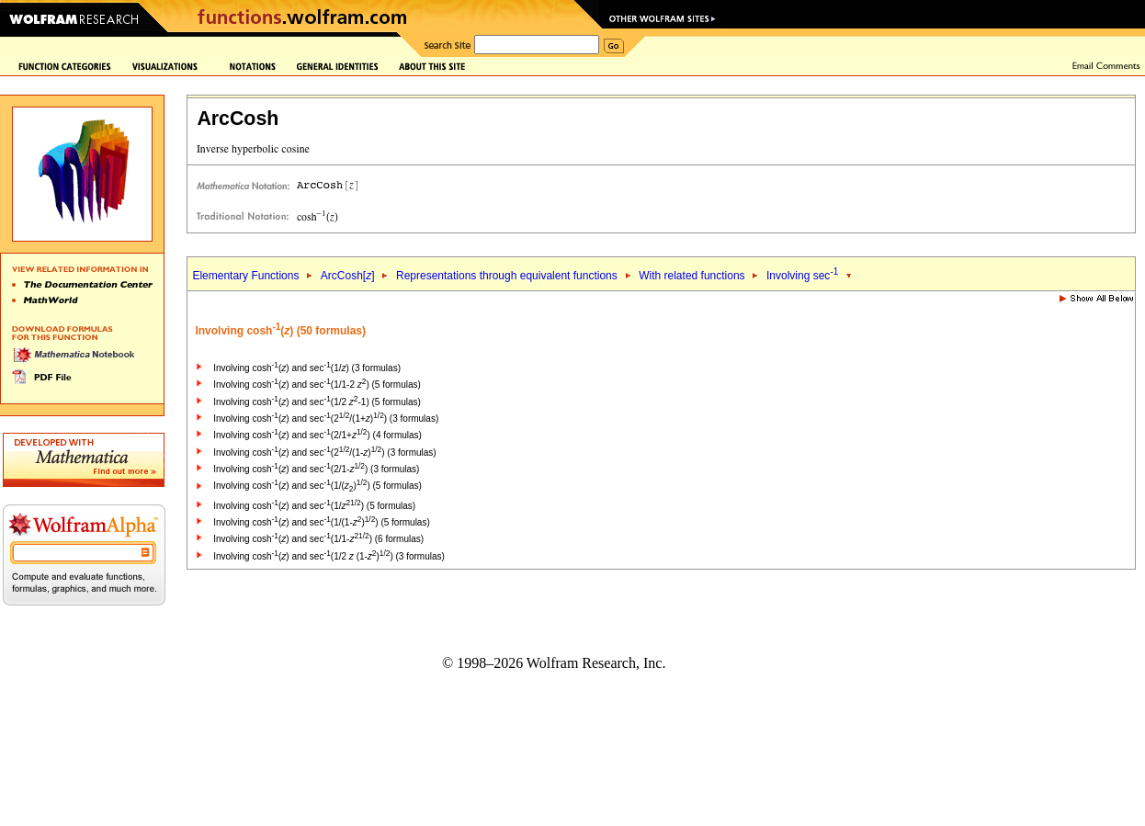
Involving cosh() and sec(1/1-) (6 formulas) (318, 539)
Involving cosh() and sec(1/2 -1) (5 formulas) (317, 402)
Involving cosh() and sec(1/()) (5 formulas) (317, 486)
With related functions (691, 275)
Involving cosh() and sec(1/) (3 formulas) (307, 368)
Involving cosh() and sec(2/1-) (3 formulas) (316, 469)
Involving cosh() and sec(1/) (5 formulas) (314, 506)
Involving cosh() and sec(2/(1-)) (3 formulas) (324, 452)
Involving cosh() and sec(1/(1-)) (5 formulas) (321, 522)
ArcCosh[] (348, 275)
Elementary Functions (245, 275)
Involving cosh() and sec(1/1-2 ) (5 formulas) (317, 384)
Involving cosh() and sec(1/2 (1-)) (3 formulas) (329, 556)
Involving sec (802, 275)
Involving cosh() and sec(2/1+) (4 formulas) (317, 435)
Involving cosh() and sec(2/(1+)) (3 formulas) (325, 418)
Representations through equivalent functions (507, 275)
